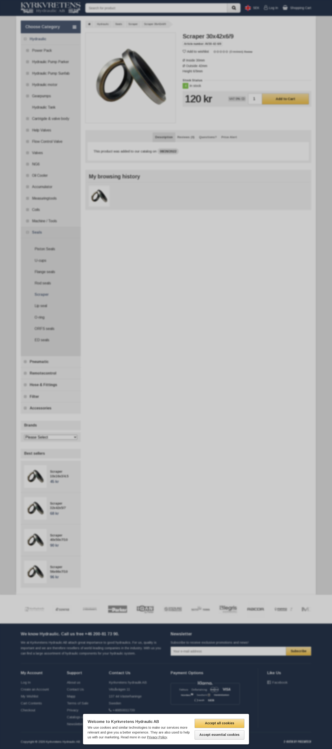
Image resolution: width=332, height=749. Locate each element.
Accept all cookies (219, 723)
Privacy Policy (157, 737)
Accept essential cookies (219, 735)
